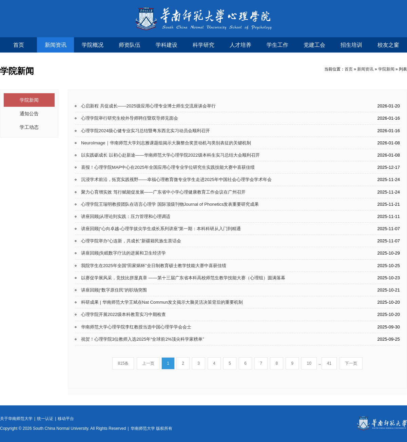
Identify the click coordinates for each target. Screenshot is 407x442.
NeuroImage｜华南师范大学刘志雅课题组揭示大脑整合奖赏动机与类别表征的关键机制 (166, 142)
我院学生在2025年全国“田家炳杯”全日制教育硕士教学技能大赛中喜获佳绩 (153, 265)
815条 (123, 363)
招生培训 (351, 45)
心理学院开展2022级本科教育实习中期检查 (123, 314)
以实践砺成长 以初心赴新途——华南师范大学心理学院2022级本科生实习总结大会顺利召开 (170, 155)
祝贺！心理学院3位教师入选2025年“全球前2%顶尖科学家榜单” (142, 339)
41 (329, 363)
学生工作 (277, 45)
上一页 (148, 363)
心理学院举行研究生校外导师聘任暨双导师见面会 (129, 118)
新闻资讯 (55, 45)
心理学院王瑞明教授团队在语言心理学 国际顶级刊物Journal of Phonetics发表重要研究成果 (170, 204)
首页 (18, 45)
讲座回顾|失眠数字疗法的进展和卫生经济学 (123, 253)
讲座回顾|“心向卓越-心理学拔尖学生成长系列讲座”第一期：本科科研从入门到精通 (161, 228)
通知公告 (29, 113)
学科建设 (166, 45)
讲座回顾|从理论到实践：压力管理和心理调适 (125, 216)
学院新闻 (386, 69)
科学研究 (203, 45)
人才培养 (240, 45)
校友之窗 (388, 45)
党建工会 (314, 45)
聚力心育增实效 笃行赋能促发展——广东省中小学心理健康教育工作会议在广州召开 (163, 192)
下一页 (351, 363)
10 (309, 363)
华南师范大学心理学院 (204, 18)
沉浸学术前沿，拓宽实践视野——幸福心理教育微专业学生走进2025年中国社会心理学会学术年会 (176, 179)
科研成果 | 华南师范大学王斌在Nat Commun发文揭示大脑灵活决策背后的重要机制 (162, 302)
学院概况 (92, 45)
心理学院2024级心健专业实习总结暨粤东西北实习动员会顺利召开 (145, 130)
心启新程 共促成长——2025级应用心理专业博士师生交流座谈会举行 (148, 105)
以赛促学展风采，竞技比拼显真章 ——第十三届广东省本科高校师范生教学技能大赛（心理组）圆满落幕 (183, 277)
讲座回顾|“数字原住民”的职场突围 (114, 290)
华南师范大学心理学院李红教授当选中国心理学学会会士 (136, 326)
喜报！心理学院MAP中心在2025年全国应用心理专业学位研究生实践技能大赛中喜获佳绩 (168, 167)
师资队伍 (129, 45)
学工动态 (29, 127)
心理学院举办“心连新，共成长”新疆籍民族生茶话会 (131, 240)
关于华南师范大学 (16, 418)
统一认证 (45, 418)
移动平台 (66, 418)
